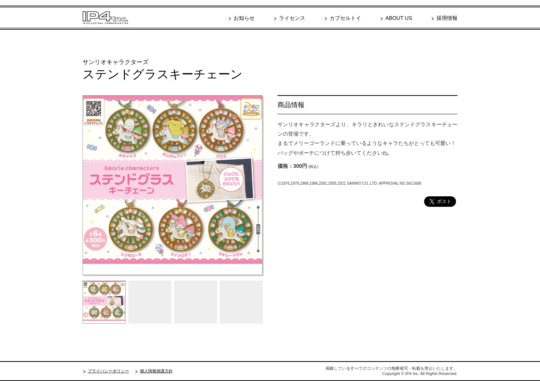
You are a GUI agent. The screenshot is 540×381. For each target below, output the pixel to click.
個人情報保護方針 (156, 371)
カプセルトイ (345, 18)
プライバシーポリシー (108, 371)
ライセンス (292, 18)
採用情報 (447, 18)
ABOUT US (399, 18)
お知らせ (244, 18)
